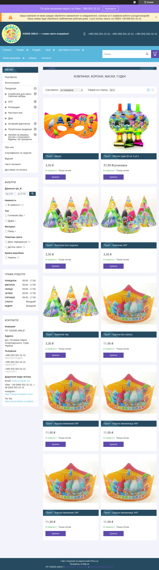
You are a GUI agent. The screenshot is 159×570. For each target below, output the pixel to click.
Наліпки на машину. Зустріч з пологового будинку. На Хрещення (20, 137)
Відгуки (9, 158)
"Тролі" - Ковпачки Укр (56, 334)
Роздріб (36, 50)
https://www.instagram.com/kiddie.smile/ (20, 394)
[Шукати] (147, 54)
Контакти (110, 8)
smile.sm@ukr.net (21, 381)
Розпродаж (14, 107)
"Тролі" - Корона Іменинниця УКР (120, 512)
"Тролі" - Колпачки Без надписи (61, 245)
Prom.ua (94, 561)
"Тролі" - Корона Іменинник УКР (62, 423)
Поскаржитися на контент (76, 567)
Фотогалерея (12, 82)
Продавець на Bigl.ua (79, 564)
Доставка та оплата (69, 50)
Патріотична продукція (20, 129)
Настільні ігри (15, 112)
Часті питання (12, 164)
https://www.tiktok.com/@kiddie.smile (20, 401)
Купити (55, 177)
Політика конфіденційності (101, 567)
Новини (33, 58)
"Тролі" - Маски (53, 156)
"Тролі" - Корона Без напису (118, 334)
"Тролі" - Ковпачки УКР (115, 245)
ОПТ (10, 101)
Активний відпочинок (19, 123)
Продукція (10, 88)
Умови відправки (11, 58)
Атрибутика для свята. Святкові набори (20, 95)
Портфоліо (11, 77)
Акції (48, 50)
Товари (20, 50)
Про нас (9, 147)
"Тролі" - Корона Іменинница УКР (120, 423)
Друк (10, 118)
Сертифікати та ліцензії (18, 152)
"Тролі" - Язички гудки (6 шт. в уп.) (121, 156)
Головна (7, 50)
